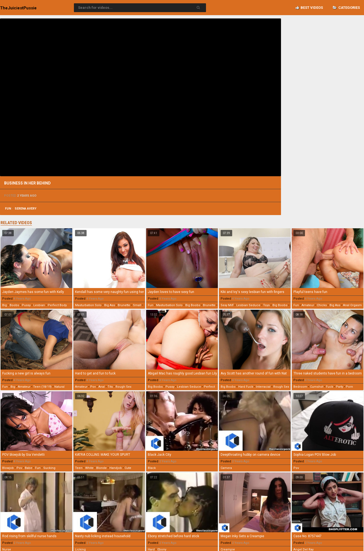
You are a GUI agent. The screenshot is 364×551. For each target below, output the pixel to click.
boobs (14, 305)
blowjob (8, 468)
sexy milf (227, 305)
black (152, 468)
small (137, 305)
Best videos (309, 8)
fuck (329, 387)
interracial (263, 387)
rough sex (123, 387)
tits (110, 387)
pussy (26, 305)
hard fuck (245, 387)
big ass (109, 305)
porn (349, 387)
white (89, 468)
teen (78, 468)
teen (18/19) (42, 387)
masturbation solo (88, 305)
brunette (124, 305)
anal (101, 387)
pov (93, 387)
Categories (346, 8)
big (4, 305)
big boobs (192, 305)
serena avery (25, 208)
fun (8, 208)
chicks (322, 305)
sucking (49, 468)
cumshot (316, 387)
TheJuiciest (18, 8)
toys (266, 305)
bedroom (300, 387)
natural (59, 387)
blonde (101, 468)
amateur (308, 305)
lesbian (39, 305)
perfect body (57, 305)
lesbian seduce (248, 305)
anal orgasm (352, 305)
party (339, 387)
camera (226, 468)
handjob (115, 468)
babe (28, 468)
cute (128, 468)
